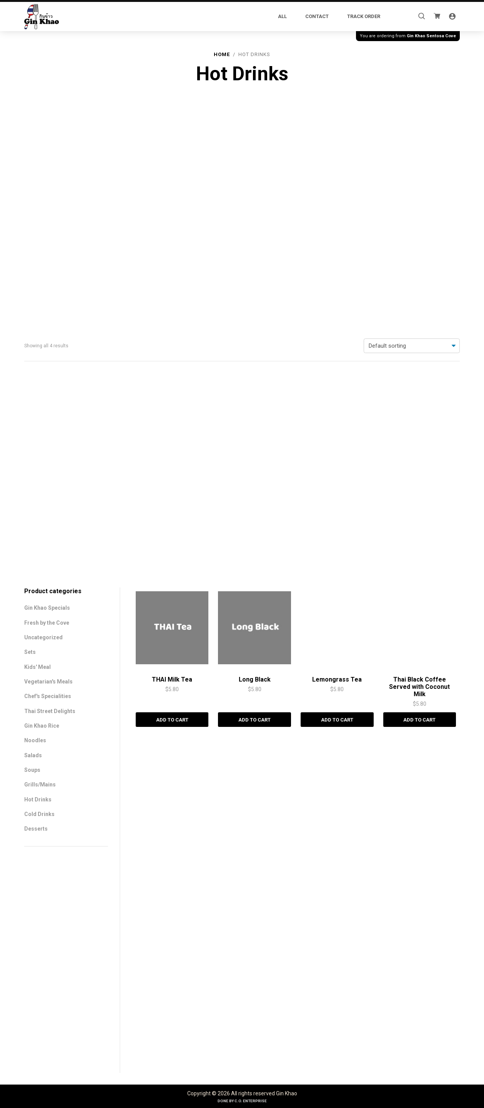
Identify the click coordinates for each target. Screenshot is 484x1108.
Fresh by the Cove (46, 194)
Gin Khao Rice (41, 297)
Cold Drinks (39, 385)
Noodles (35, 311)
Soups (32, 341)
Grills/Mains (40, 355)
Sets (30, 223)
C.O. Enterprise (251, 1101)
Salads (33, 326)
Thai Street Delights (49, 282)
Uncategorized (43, 208)
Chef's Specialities (47, 267)
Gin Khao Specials (47, 179)
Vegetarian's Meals (48, 252)
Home (222, 54)
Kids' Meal (37, 238)
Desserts (36, 399)
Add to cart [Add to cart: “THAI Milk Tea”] (169, 1062)
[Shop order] (412, 131)
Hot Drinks (38, 370)
